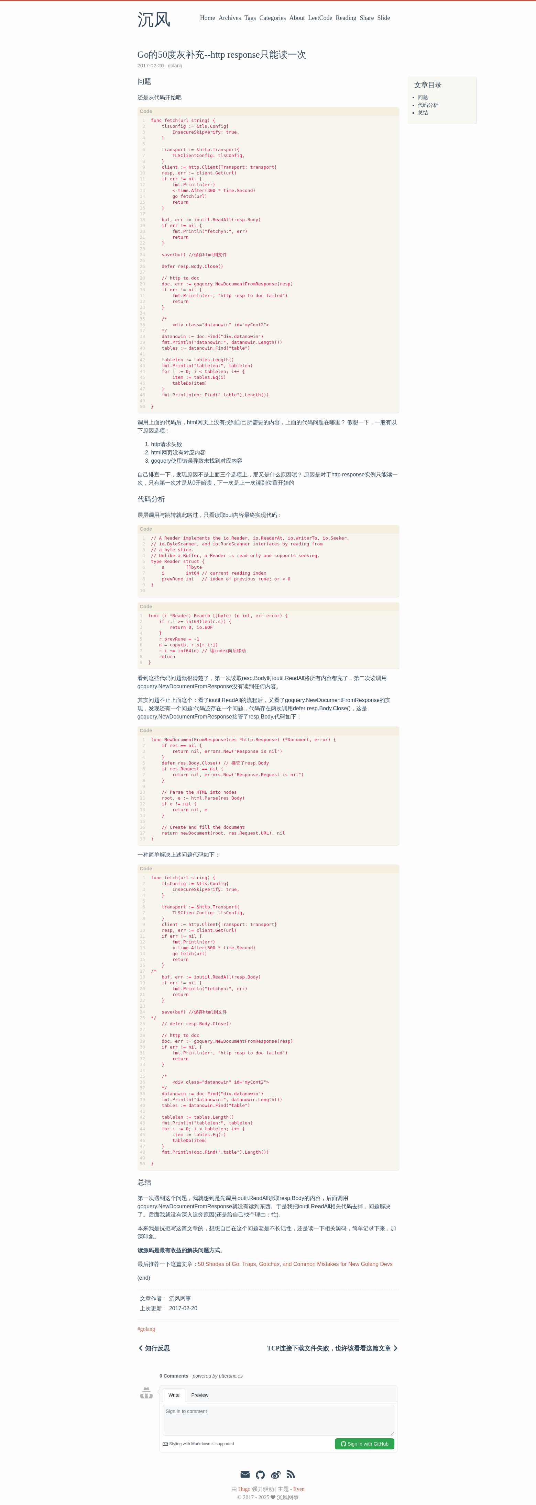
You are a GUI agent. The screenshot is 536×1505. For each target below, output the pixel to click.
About (297, 17)
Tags (250, 17)
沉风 (154, 20)
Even (299, 1489)
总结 (423, 112)
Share (367, 17)
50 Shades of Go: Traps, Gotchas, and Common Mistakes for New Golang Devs (295, 1264)
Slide (383, 17)
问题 (423, 97)
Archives (230, 17)
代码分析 (428, 105)
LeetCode (320, 17)
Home (207, 17)
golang (174, 65)
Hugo (244, 1489)
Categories (273, 17)
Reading (346, 17)
